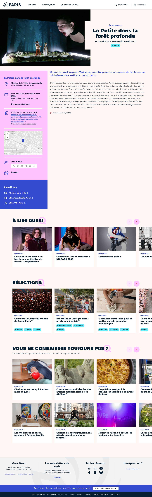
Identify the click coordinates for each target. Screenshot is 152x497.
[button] (23, 141)
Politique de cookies (101, 494)
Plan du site (115, 494)
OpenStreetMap (34, 153)
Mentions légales (38, 494)
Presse (79, 494)
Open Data (88, 494)
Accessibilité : (61, 494)
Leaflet (23, 153)
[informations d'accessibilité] (24, 166)
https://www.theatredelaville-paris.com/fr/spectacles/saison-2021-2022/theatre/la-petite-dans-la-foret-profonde (26, 118)
